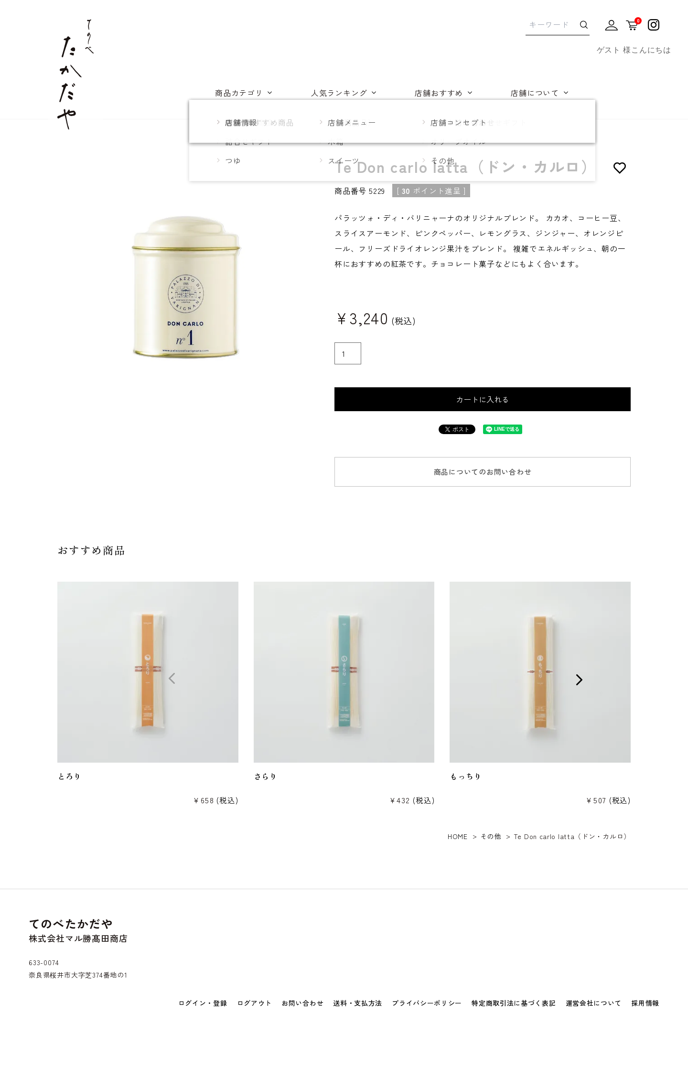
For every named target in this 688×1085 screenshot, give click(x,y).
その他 (490, 836)
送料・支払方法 (357, 1003)
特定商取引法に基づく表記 (514, 1003)
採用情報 (645, 1003)
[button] (39, 678)
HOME (458, 836)
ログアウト (254, 1003)
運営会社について (594, 1003)
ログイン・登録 (202, 1003)
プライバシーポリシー (427, 1003)
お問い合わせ (302, 1003)
